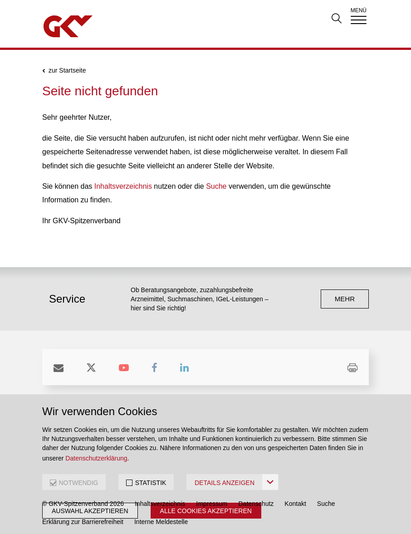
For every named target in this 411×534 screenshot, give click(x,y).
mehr (345, 299)
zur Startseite (67, 70)
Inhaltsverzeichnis (123, 186)
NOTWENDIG (78, 482)
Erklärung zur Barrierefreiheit (82, 521)
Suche (216, 186)
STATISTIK (150, 482)
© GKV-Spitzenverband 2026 (83, 503)
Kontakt (295, 503)
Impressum (211, 503)
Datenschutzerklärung (96, 458)
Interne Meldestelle (161, 521)
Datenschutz (256, 503)
